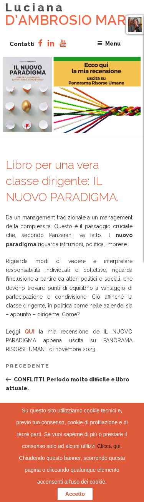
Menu (109, 44)
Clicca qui (109, 446)
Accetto (75, 494)
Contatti (22, 44)
